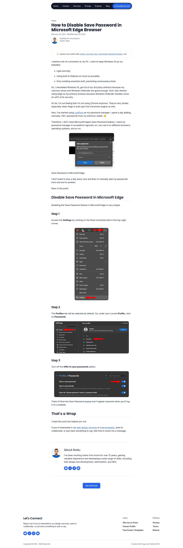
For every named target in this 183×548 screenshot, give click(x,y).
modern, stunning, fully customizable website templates (100, 54)
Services (77, 6)
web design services (87, 427)
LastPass (79, 112)
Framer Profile (129, 526)
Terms (155, 526)
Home (55, 6)
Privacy (156, 522)
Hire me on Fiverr (130, 522)
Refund (156, 530)
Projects (98, 6)
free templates (107, 427)
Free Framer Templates (133, 530)
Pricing (88, 6)
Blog (108, 6)
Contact (66, 6)
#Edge (53, 21)
